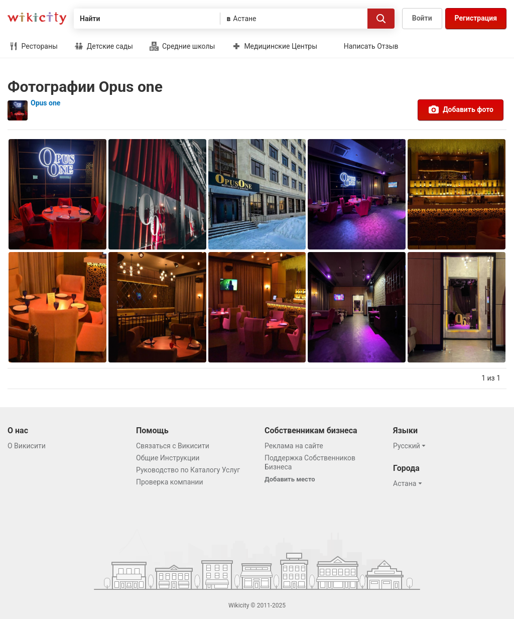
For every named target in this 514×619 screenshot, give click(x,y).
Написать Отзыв (371, 46)
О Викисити (27, 446)
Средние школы (182, 46)
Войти (422, 18)
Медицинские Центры (274, 46)
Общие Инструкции (167, 458)
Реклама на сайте (294, 446)
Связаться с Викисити (172, 446)
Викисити (37, 18)
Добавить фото (460, 109)
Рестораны (33, 46)
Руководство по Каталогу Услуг (188, 470)
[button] (411, 446)
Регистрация (476, 18)
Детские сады (103, 46)
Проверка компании (169, 482)
